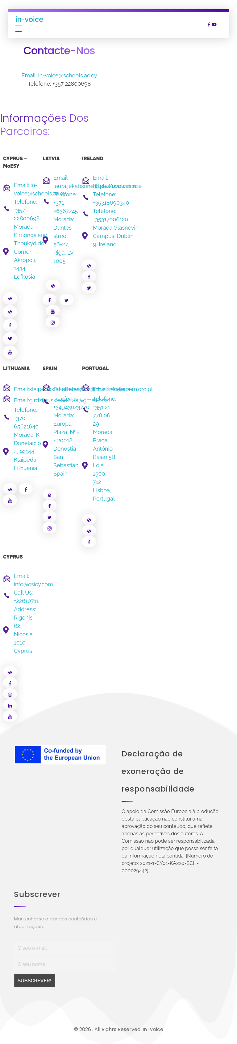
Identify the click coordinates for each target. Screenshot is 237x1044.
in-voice (29, 18)
